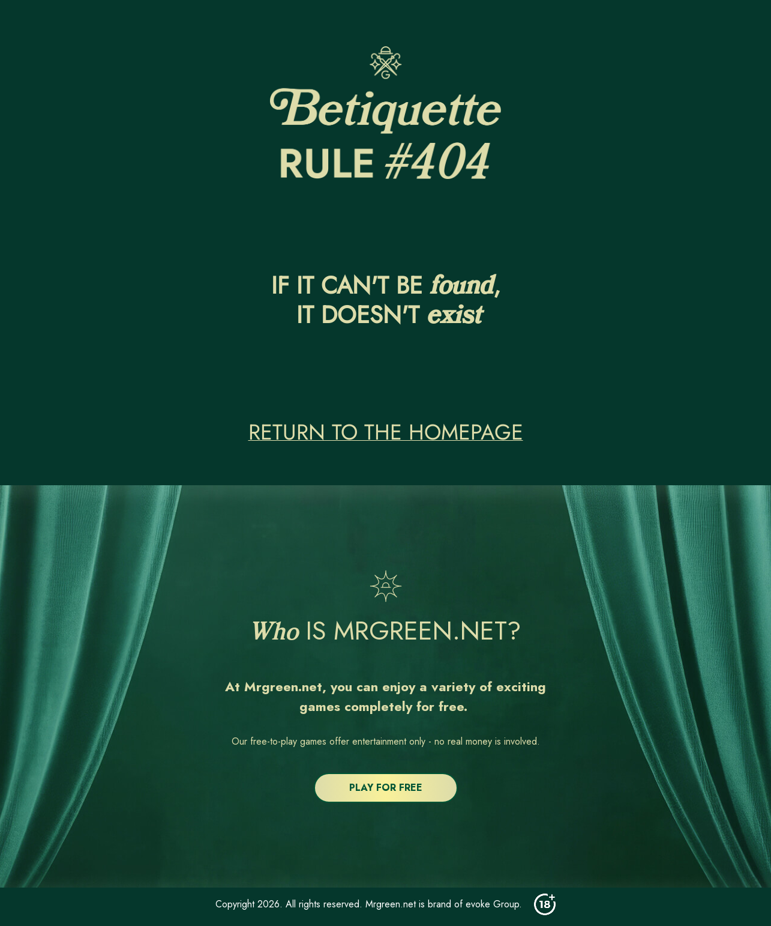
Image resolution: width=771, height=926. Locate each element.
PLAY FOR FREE (385, 787)
